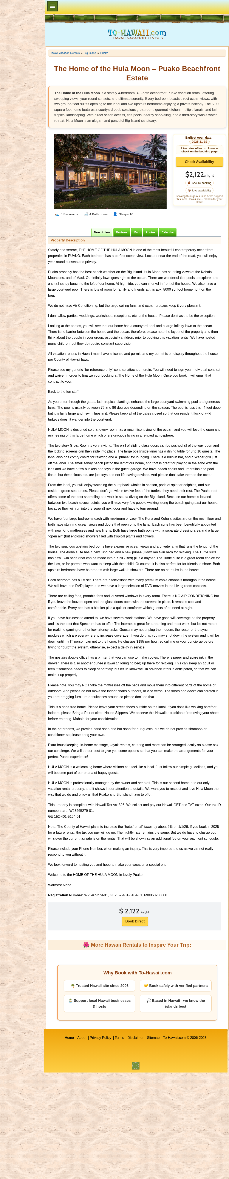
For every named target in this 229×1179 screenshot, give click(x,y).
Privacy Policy (107, 1085)
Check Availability (201, 167)
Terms (126, 1085)
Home (75, 1085)
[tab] (108, 232)
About (88, 1085)
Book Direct (141, 962)
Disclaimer (142, 1085)
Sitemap (159, 1085)
